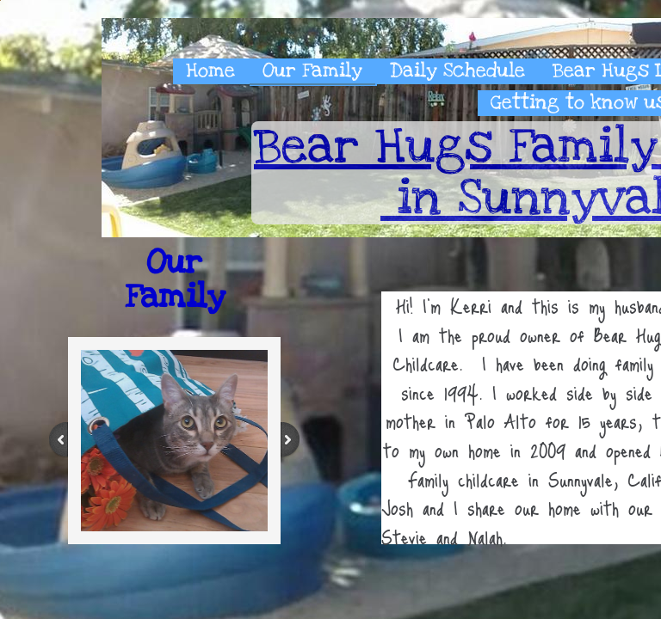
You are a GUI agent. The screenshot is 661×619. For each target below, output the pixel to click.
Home (210, 70)
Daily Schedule (457, 70)
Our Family (312, 70)
